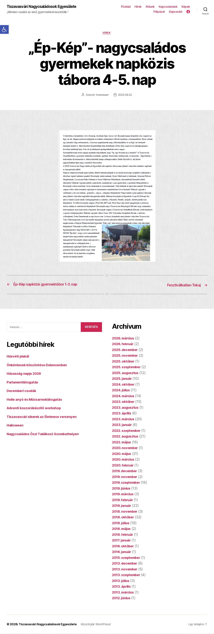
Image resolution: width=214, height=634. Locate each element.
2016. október (123, 546)
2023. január (122, 425)
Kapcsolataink (168, 7)
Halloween (15, 426)
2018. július (121, 523)
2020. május (122, 454)
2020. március (124, 460)
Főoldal (126, 7)
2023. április (122, 413)
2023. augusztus (126, 408)
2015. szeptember (127, 558)
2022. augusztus (126, 436)
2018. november (125, 512)
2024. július (122, 390)
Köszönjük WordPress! (98, 624)
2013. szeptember (127, 575)
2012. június (122, 598)
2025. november (125, 356)
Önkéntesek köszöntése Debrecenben (38, 365)
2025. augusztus (126, 373)
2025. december (126, 350)
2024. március (124, 396)
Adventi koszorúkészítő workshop (35, 408)
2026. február (123, 344)
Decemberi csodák (22, 391)
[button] (4, 29)
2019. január (122, 506)
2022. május (122, 442)
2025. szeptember (127, 367)
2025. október (124, 362)
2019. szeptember (127, 483)
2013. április (122, 587)
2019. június (122, 489)
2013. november (125, 569)
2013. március (123, 592)
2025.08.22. (125, 95)
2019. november (125, 477)
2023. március (124, 419)
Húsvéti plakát (19, 357)
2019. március (123, 494)
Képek (186, 7)
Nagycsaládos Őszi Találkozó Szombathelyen (44, 434)
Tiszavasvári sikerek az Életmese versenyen (44, 417)
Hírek (138, 7)
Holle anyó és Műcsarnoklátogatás (35, 400)
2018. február (123, 535)
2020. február (123, 465)
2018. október (123, 517)
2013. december (125, 564)
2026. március (124, 338)
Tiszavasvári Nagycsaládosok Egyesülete (44, 7)
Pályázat (159, 12)
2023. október (124, 402)
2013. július (121, 581)
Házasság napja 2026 (25, 374)
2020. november (125, 448)
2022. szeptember (127, 431)
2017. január (122, 540)
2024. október (124, 385)
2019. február (123, 500)
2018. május (122, 529)
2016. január (122, 552)
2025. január (122, 379)
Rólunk (150, 7)
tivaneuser (101, 95)
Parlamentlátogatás (23, 382)
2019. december (125, 471)
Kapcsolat (175, 12)
